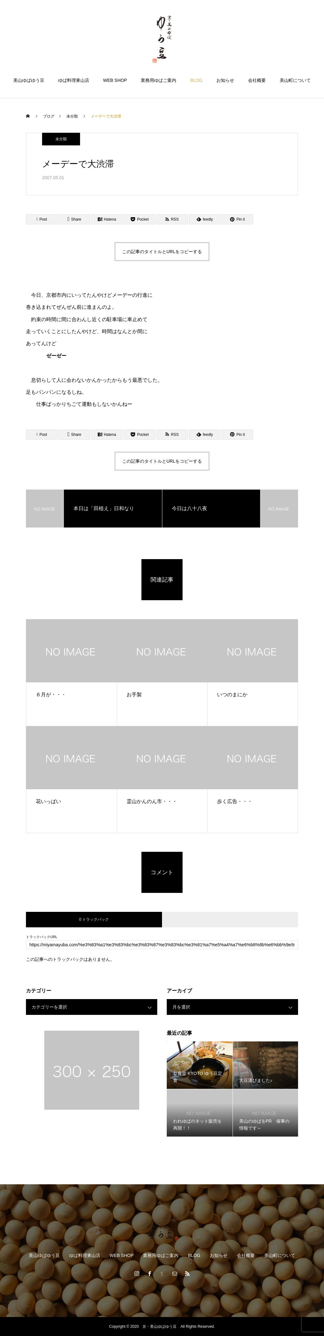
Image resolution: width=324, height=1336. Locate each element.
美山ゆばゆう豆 (28, 80)
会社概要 (257, 80)
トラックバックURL (41, 937)
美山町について (295, 80)
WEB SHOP (115, 80)
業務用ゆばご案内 (158, 80)
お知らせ (225, 80)
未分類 (61, 139)
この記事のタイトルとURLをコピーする (162, 251)
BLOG (196, 80)
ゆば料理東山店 (73, 80)
